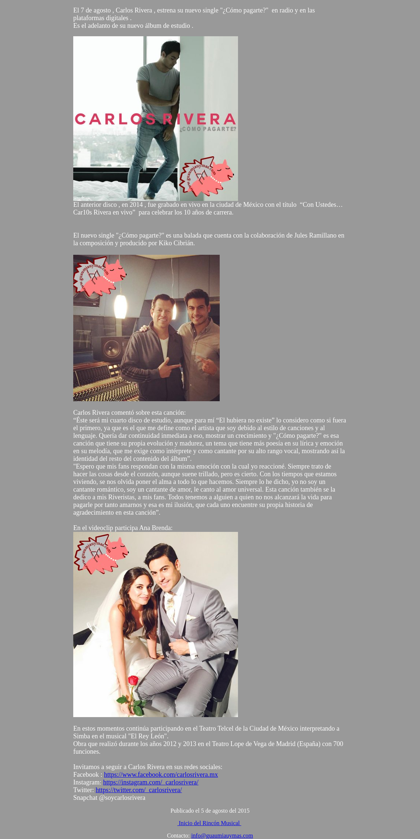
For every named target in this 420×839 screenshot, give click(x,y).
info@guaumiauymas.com (222, 835)
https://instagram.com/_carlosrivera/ (150, 782)
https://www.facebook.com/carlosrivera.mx (161, 774)
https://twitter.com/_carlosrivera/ (139, 790)
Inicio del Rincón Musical (209, 823)
